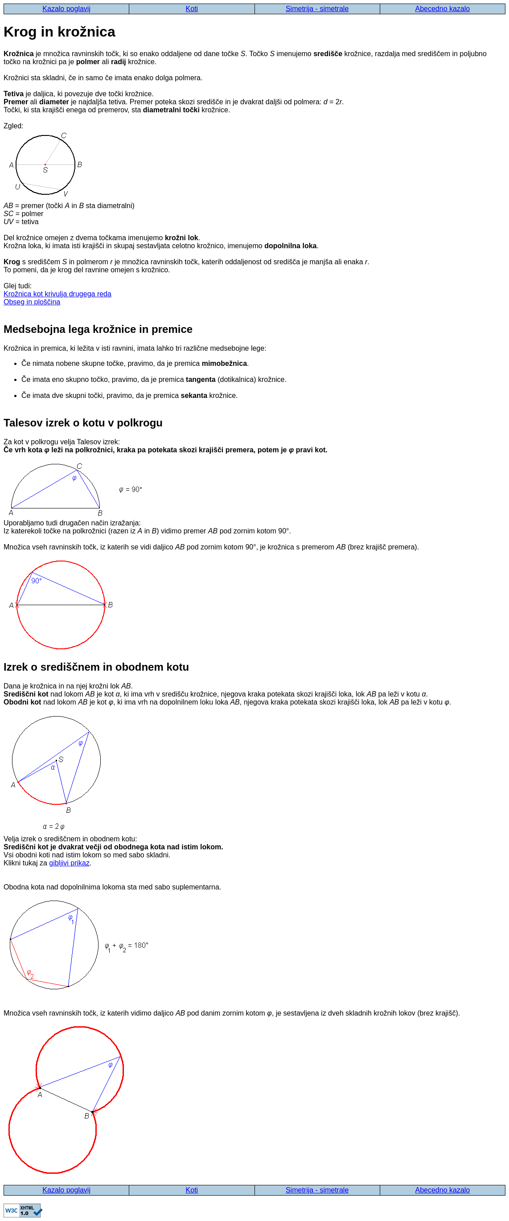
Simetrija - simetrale (317, 8)
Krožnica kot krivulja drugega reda (57, 294)
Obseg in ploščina (32, 302)
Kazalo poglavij (66, 8)
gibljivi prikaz (69, 863)
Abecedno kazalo (442, 8)
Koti (192, 8)
